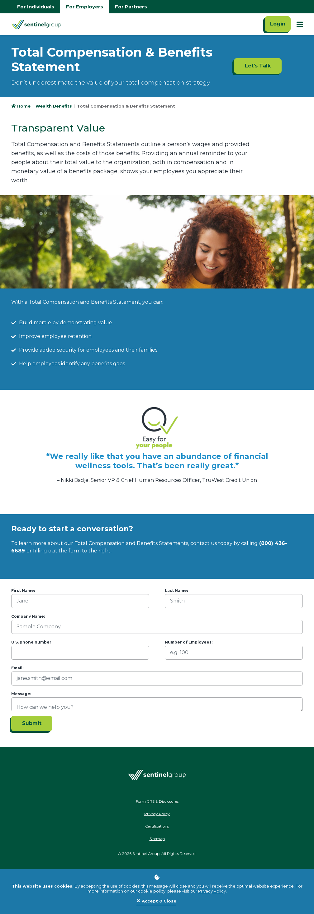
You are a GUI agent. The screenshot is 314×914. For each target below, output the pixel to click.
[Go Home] (36, 24)
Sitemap (157, 838)
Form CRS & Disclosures (157, 801)
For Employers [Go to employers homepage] (84, 7)
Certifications (157, 826)
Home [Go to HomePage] (21, 106)
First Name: (23, 590)
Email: (17, 668)
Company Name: (28, 616)
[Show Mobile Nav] (300, 24)
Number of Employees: (188, 642)
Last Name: (176, 590)
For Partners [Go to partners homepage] (131, 7)
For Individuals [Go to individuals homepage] (35, 7)
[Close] (156, 901)
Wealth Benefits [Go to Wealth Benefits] (54, 106)
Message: (21, 693)
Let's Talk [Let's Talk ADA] (258, 66)
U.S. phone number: (31, 642)
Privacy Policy (212, 891)
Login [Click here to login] (277, 24)
